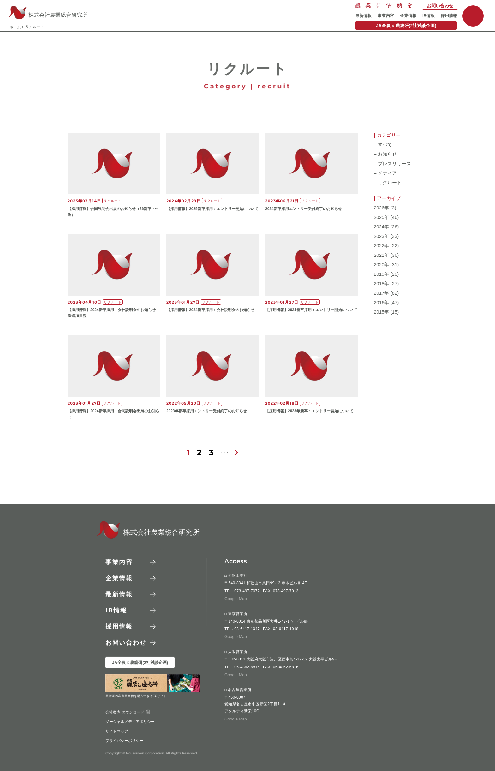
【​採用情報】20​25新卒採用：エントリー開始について (212, 209)
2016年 (381, 302)
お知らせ (385, 154)
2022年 (381, 245)
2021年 (381, 255)
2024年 (381, 226)
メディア (385, 173)
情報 (116, 610)
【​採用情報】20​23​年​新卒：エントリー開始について (309, 411)
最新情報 (363, 16)
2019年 (381, 274)
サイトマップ (116, 731)
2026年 (381, 207)
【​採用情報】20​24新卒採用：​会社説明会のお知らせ (210, 310)
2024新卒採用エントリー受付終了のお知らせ (303, 209)
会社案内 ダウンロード (127, 712)
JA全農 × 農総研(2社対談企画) (406, 25)
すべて (383, 144)
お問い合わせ (440, 5)
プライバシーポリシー (124, 740)
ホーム (15, 27)
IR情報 (428, 16)
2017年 (381, 293)
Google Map (235, 598)
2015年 (381, 312)
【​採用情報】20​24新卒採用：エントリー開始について (311, 310)
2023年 (381, 236)
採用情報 (449, 16)
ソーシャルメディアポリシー (130, 721)
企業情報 (408, 16)
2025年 (381, 217)
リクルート (388, 182)
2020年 (381, 264)
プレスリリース (392, 163)
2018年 (381, 283)
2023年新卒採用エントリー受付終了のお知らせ (206, 411)
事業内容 (386, 16)
